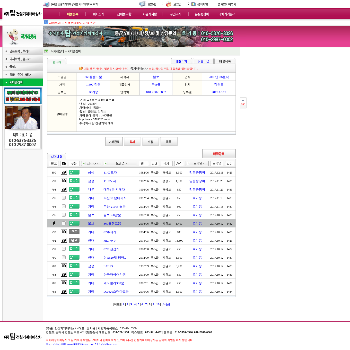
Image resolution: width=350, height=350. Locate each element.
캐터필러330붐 (114, 283)
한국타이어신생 (115, 274)
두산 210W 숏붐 (115, 206)
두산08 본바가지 (115, 198)
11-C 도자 (110, 172)
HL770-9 (109, 240)
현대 (91, 240)
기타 (91, 198)
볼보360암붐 (112, 215)
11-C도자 (110, 181)
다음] (166, 304)
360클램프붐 (112, 223)
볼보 (91, 215)
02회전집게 (111, 249)
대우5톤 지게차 (114, 189)
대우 (91, 189)
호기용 (197, 198)
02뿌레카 (110, 232)
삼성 (91, 172)
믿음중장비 (197, 172)
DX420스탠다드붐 (116, 291)
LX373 (108, 266)
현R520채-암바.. (115, 257)
